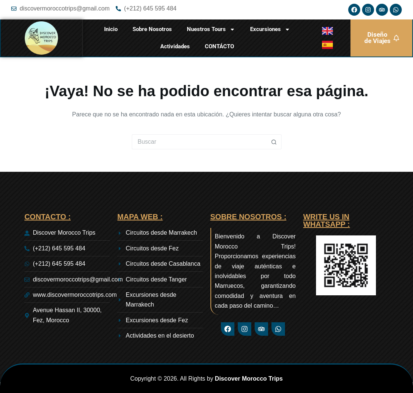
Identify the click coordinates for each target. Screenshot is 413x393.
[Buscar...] (199, 141)
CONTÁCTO (219, 46)
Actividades (175, 46)
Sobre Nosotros (152, 29)
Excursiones (270, 29)
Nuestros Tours (211, 29)
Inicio (111, 29)
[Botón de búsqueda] (274, 141)
